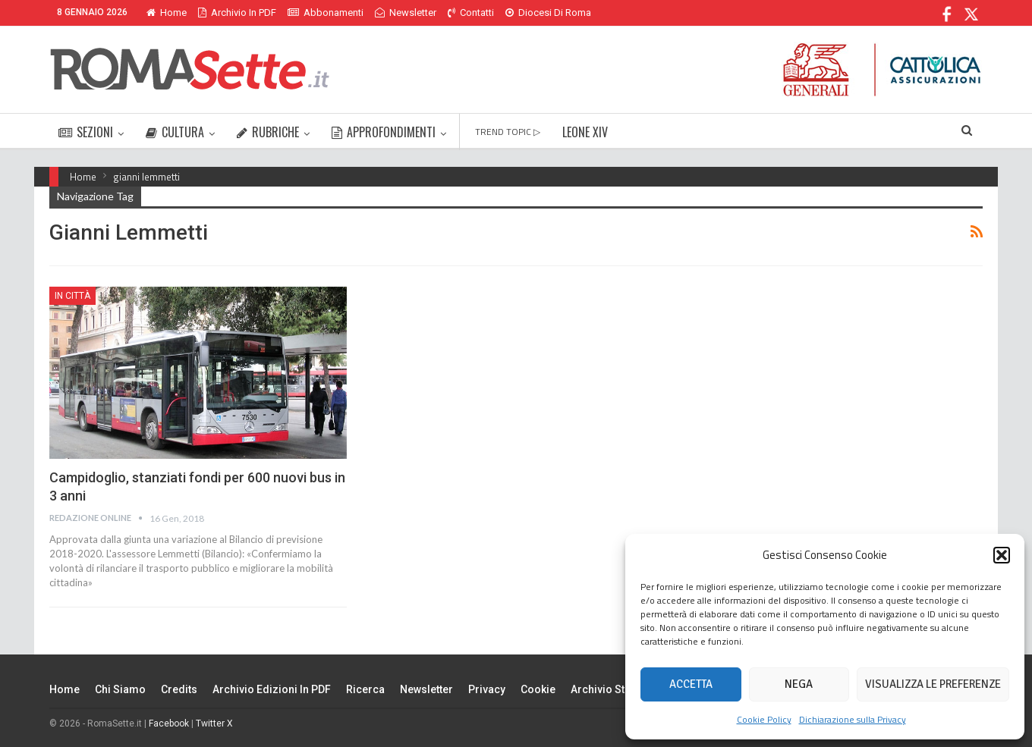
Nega (799, 684)
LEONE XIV (585, 132)
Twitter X (214, 723)
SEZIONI (85, 132)
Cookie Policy (764, 719)
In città (72, 295)
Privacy (486, 689)
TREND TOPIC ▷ (507, 131)
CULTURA (175, 132)
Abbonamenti (325, 12)
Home (166, 12)
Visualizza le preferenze (933, 684)
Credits (179, 689)
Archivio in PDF (237, 12)
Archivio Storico (611, 689)
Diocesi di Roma (548, 12)
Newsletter (405, 12)
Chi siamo (120, 689)
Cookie (538, 689)
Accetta (691, 684)
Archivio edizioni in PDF (271, 689)
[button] (1001, 555)
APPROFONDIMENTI (384, 132)
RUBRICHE (268, 132)
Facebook (169, 723)
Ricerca (365, 689)
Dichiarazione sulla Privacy (852, 719)
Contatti (471, 12)
